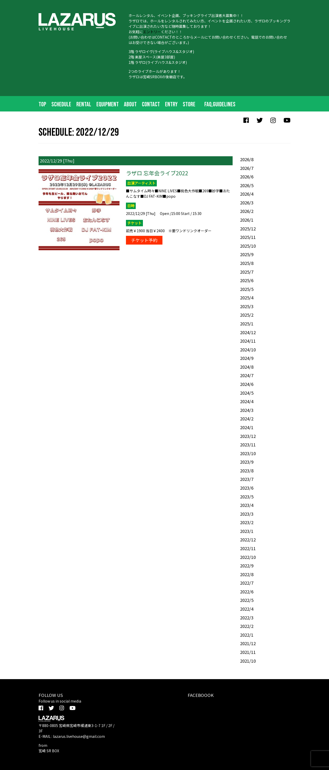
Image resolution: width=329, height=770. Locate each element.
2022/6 (246, 592)
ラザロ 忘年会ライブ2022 (157, 173)
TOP (42, 104)
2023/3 (246, 514)
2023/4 (246, 505)
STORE (189, 104)
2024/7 (246, 375)
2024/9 (246, 358)
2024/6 (246, 384)
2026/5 (246, 185)
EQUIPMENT (107, 104)
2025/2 (246, 315)
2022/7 (246, 583)
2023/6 (246, 488)
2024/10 (248, 350)
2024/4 (246, 401)
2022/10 (248, 557)
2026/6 (246, 177)
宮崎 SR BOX (49, 750)
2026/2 (246, 211)
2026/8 (246, 159)
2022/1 (246, 635)
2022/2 (246, 626)
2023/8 (246, 471)
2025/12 (248, 229)
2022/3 (246, 618)
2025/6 (246, 280)
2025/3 (246, 306)
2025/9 (246, 254)
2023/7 (246, 479)
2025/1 (246, 324)
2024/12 (248, 332)
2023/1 (246, 531)
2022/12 (248, 540)
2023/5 (246, 497)
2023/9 (246, 462)
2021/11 (248, 652)
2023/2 (246, 522)
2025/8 (246, 263)
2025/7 (246, 272)
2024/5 (246, 393)
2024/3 (246, 410)
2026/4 (246, 194)
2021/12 (248, 643)
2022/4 (246, 609)
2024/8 (246, 367)
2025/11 (248, 237)
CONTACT (151, 104)
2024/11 (248, 341)
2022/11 (248, 548)
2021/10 (248, 661)
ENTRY (171, 104)
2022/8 (246, 574)
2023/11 (248, 445)
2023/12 (248, 436)
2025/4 (246, 298)
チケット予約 (144, 240)
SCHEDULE (61, 104)
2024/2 (246, 419)
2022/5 (246, 600)
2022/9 (246, 566)
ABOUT (130, 104)
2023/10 (248, 453)
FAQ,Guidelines (219, 104)
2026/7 (246, 168)
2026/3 (246, 203)
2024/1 (246, 427)
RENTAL (83, 104)
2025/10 (248, 246)
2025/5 (246, 289)
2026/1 (246, 220)
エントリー (152, 31)
